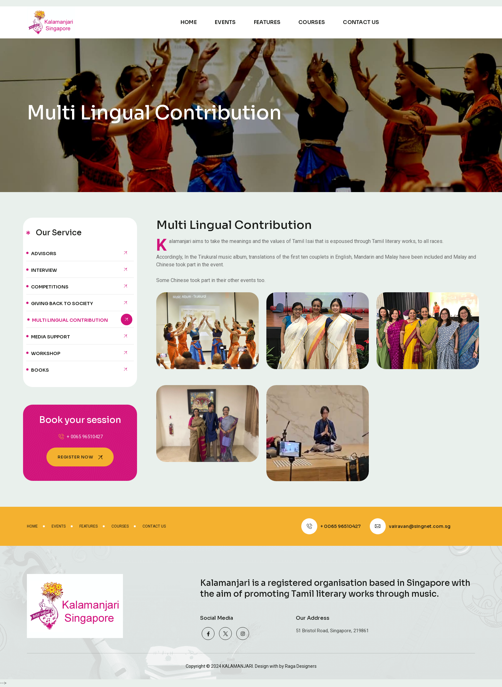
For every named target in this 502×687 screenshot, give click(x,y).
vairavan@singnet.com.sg (419, 526)
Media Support (50, 337)
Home (189, 22)
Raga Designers (301, 666)
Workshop (45, 353)
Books (40, 370)
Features (267, 22)
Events (225, 22)
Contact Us (361, 22)
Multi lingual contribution (70, 320)
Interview (44, 270)
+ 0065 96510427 (80, 437)
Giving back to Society (62, 303)
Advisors (43, 253)
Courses (311, 22)
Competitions (50, 287)
